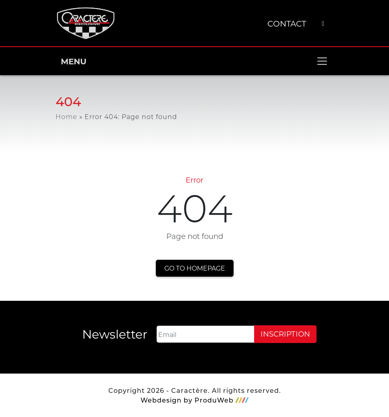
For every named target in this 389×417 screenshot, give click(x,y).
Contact (286, 23)
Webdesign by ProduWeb (194, 400)
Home (66, 116)
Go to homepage (194, 268)
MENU (194, 61)
